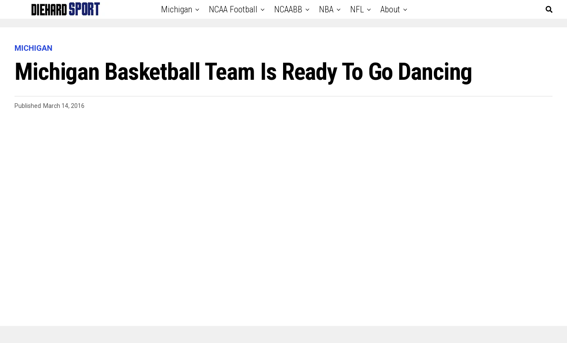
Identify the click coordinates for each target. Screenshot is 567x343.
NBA (326, 9)
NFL (357, 9)
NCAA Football (233, 9)
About (390, 9)
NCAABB (288, 9)
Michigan (176, 9)
